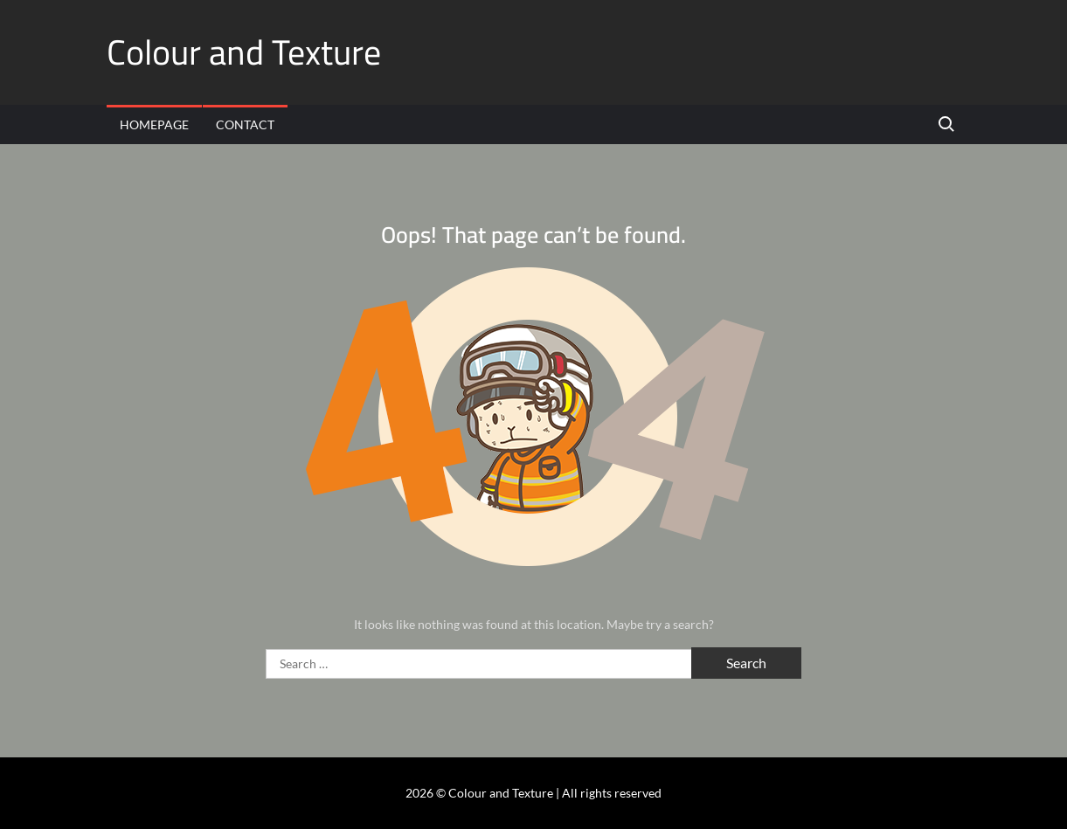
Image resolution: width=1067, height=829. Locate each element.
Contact (245, 124)
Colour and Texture (244, 52)
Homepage (154, 124)
